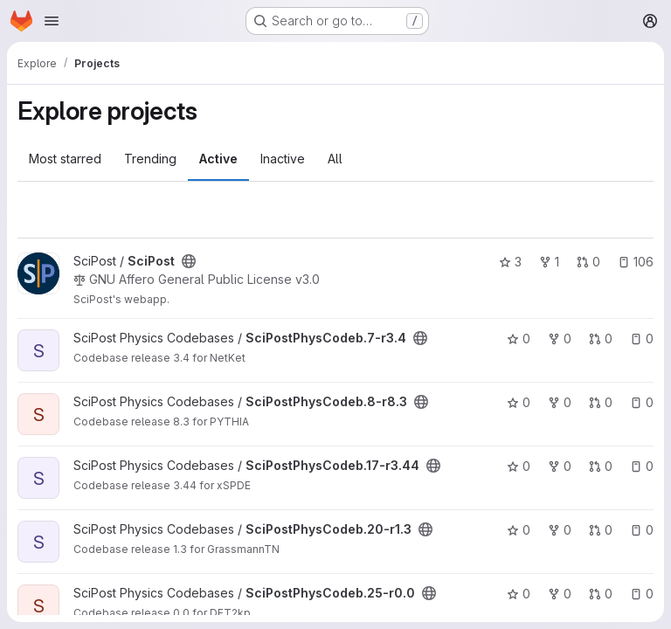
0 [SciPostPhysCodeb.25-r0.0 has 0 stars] (518, 593)
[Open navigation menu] (52, 21)
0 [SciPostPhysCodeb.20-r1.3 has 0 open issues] (642, 529)
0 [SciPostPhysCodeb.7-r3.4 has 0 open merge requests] (600, 338)
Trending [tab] (150, 158)
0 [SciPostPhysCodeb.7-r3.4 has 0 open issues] (642, 338)
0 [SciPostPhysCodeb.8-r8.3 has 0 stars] (518, 402)
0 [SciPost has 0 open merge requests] (588, 261)
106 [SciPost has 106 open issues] (636, 261)
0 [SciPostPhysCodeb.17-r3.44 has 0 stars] (518, 466)
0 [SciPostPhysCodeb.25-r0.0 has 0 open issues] (642, 593)
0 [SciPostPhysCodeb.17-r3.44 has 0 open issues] (642, 466)
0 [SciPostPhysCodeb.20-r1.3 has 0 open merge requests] (600, 529)
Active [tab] (218, 158)
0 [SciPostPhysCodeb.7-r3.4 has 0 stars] (518, 338)
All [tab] (335, 158)
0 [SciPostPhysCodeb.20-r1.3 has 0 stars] (518, 529)
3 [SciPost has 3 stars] (510, 261)
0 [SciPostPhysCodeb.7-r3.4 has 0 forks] (559, 338)
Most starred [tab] (65, 158)
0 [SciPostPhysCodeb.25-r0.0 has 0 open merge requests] (600, 593)
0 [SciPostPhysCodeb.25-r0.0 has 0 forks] (559, 593)
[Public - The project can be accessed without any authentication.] (189, 261)
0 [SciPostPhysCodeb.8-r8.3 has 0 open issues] (642, 402)
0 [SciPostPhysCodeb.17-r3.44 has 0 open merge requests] (600, 466)
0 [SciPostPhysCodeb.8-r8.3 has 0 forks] (559, 402)
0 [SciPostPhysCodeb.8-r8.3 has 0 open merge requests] (600, 402)
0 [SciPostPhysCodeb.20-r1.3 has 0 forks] (559, 529)
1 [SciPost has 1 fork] (549, 261)
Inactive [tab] (282, 158)
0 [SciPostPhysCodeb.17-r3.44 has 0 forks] (559, 466)
